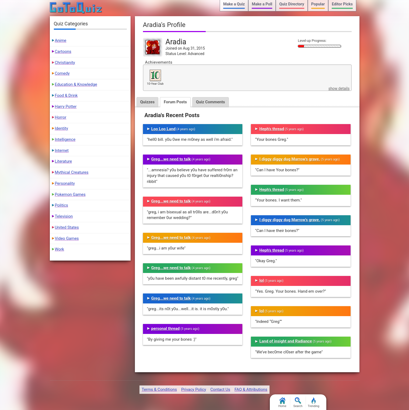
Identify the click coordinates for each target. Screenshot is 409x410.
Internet (62, 150)
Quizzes (147, 102)
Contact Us (220, 389)
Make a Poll (262, 4)
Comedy (62, 73)
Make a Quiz (234, 4)
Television (64, 216)
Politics (61, 205)
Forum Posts (175, 102)
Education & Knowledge (76, 84)
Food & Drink (66, 95)
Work (59, 249)
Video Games (67, 238)
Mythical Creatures (72, 172)
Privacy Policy (193, 389)
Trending (313, 402)
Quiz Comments (210, 102)
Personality (65, 183)
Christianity (65, 62)
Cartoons (63, 51)
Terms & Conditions (159, 389)
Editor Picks (342, 4)
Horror (61, 117)
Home (282, 402)
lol (261, 280)
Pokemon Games (70, 194)
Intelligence (65, 139)
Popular (318, 4)
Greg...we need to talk (171, 159)
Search (298, 402)
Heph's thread (271, 129)
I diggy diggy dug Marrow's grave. (289, 159)
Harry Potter (66, 106)
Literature (63, 161)
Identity (61, 128)
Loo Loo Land (163, 129)
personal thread (165, 328)
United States (67, 227)
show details (338, 88)
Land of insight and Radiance (285, 341)
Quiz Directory (291, 4)
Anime (61, 40)
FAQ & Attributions (251, 389)
